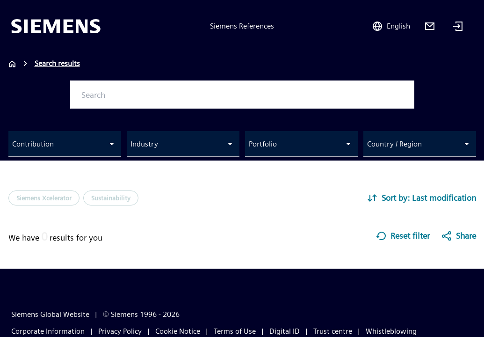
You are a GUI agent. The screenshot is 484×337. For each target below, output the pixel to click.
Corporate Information (48, 331)
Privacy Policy (120, 331)
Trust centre (332, 331)
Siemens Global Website (50, 314)
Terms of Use (235, 331)
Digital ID (284, 331)
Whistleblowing (391, 331)
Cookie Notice (177, 331)
